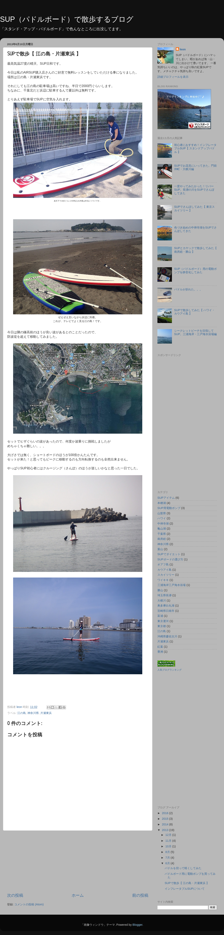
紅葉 (160, 646)
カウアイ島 (164, 569)
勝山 (160, 590)
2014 (165, 824)
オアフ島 (163, 564)
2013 (165, 830)
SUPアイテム (166, 497)
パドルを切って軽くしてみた (183, 868)
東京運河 (163, 621)
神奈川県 (33, 713)
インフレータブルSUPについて (185, 888)
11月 (168, 840)
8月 (168, 852)
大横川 (161, 600)
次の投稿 (15, 895)
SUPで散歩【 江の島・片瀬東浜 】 (187, 883)
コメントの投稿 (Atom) (29, 904)
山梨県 (161, 513)
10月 (168, 846)
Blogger (137, 924)
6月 (168, 863)
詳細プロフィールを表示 (172, 76)
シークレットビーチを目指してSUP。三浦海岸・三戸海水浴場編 (195, 332)
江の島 (21, 713)
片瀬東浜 (46, 713)
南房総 (161, 538)
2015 (165, 818)
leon (183, 49)
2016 (165, 813)
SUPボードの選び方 (170, 559)
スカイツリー (165, 574)
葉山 (160, 549)
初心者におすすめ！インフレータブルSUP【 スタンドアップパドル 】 (195, 148)
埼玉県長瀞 (164, 595)
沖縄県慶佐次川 (167, 636)
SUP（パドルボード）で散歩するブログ (66, 19)
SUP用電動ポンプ (168, 508)
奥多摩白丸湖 (165, 605)
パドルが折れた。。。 (188, 289)
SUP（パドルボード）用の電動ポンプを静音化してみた (195, 270)
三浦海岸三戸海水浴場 (171, 585)
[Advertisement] (77, 861)
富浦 (160, 615)
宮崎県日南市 (165, 610)
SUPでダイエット (168, 554)
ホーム (78, 895)
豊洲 (160, 651)
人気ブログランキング (169, 669)
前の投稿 (140, 895)
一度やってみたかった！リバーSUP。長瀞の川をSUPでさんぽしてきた (194, 190)
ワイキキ (163, 580)
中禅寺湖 (163, 523)
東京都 (161, 626)
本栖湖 (161, 503)
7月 (168, 857)
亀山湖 (161, 528)
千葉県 (161, 533)
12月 (168, 834)
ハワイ (161, 518)
